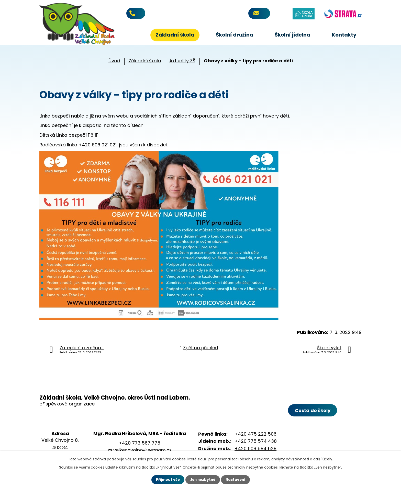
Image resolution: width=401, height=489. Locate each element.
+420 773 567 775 (158, 13)
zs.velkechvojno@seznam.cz (140, 450)
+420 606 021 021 (98, 145)
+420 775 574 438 (256, 441)
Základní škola (174, 34)
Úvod (132, 35)
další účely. (323, 459)
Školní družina (234, 34)
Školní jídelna (292, 34)
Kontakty (344, 34)
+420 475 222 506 (255, 434)
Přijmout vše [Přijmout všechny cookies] (166, 479)
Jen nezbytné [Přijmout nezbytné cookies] (202, 479)
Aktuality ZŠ (182, 60)
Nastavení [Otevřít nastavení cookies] (236, 479)
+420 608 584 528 (255, 448)
